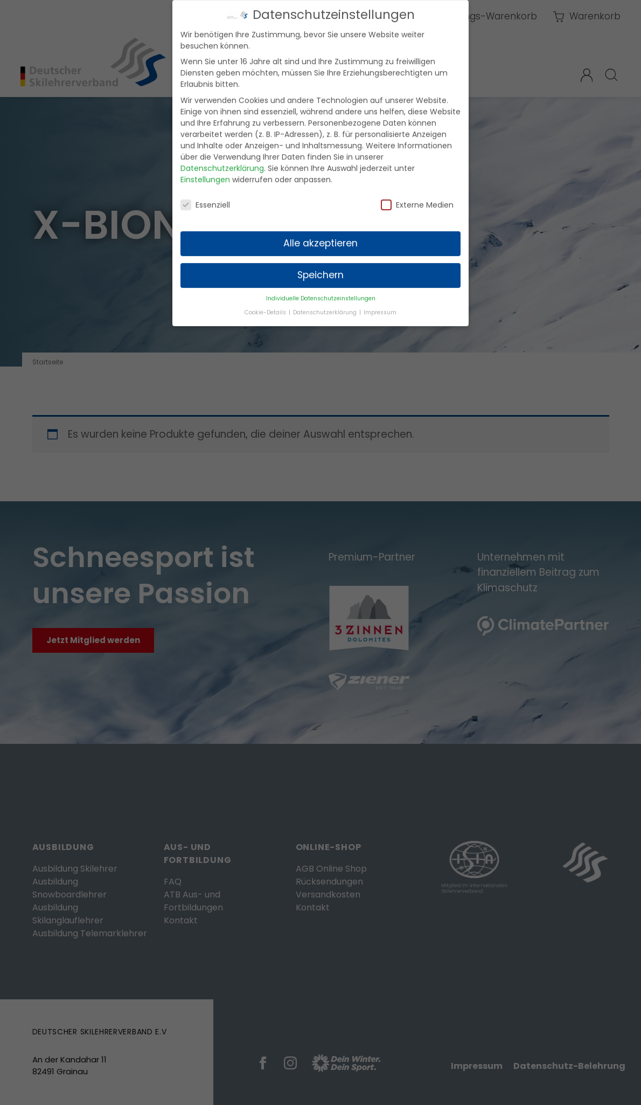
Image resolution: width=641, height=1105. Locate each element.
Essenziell (205, 196)
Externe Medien (417, 196)
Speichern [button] (320, 267)
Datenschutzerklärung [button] (325, 304)
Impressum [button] (380, 304)
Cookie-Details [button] (266, 304)
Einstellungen (205, 171)
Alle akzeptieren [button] (320, 235)
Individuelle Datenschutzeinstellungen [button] (320, 290)
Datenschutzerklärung (222, 160)
